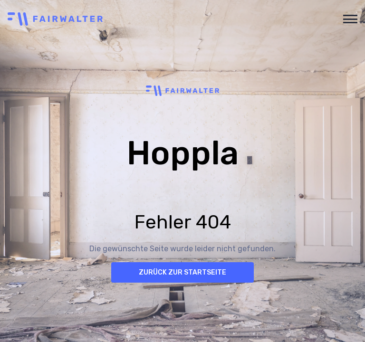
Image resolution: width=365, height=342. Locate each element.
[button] (348, 19)
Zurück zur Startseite (182, 272)
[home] (171, 19)
